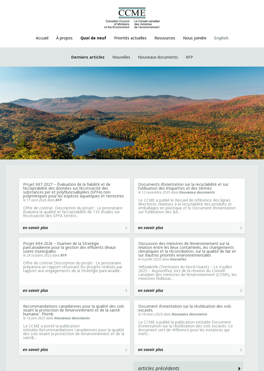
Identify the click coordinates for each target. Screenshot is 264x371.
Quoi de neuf (93, 38)
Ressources (164, 38)
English (221, 38)
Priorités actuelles (130, 38)
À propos (64, 38)
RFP (189, 57)
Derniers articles (88, 57)
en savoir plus (35, 227)
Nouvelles (121, 57)
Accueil (42, 38)
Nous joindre (194, 38)
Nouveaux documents (158, 57)
